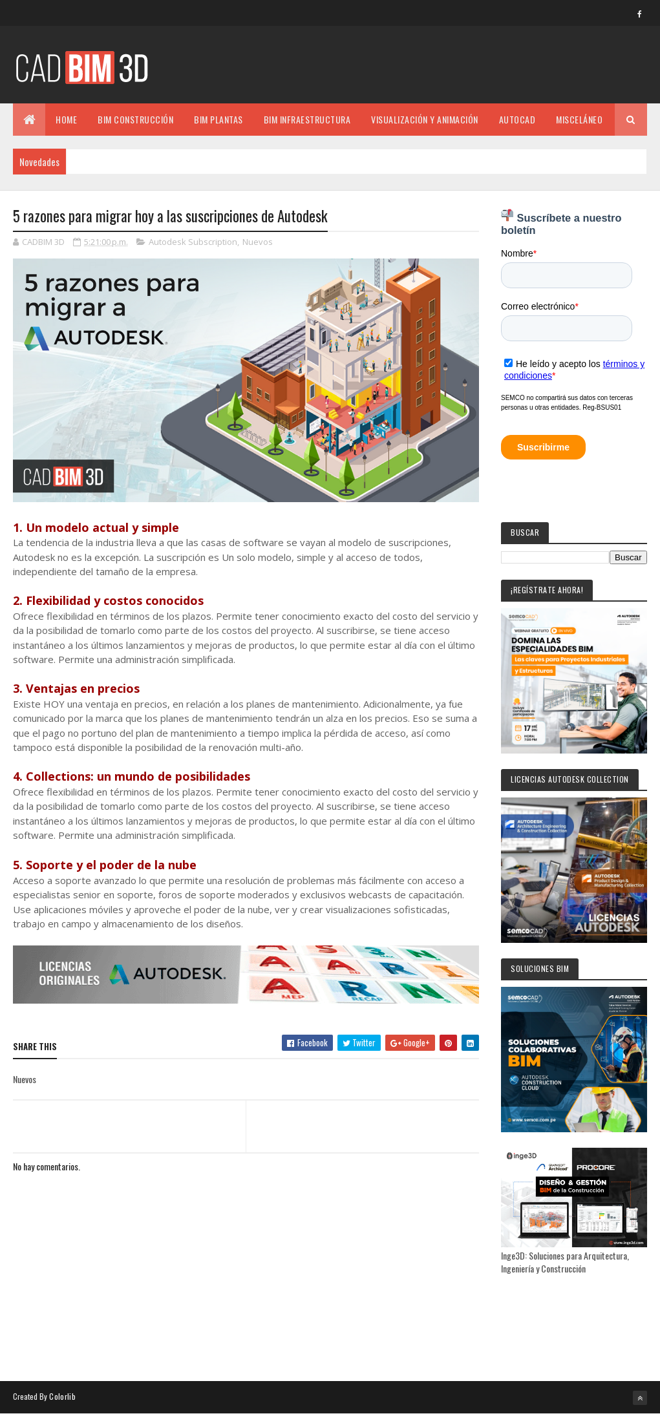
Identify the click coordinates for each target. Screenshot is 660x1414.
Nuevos (257, 242)
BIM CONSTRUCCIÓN (135, 119)
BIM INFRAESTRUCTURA (307, 119)
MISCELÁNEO (579, 119)
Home (66, 119)
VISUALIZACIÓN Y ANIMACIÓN (424, 119)
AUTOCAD (517, 119)
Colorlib (62, 1396)
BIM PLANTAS (218, 119)
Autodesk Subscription (193, 242)
